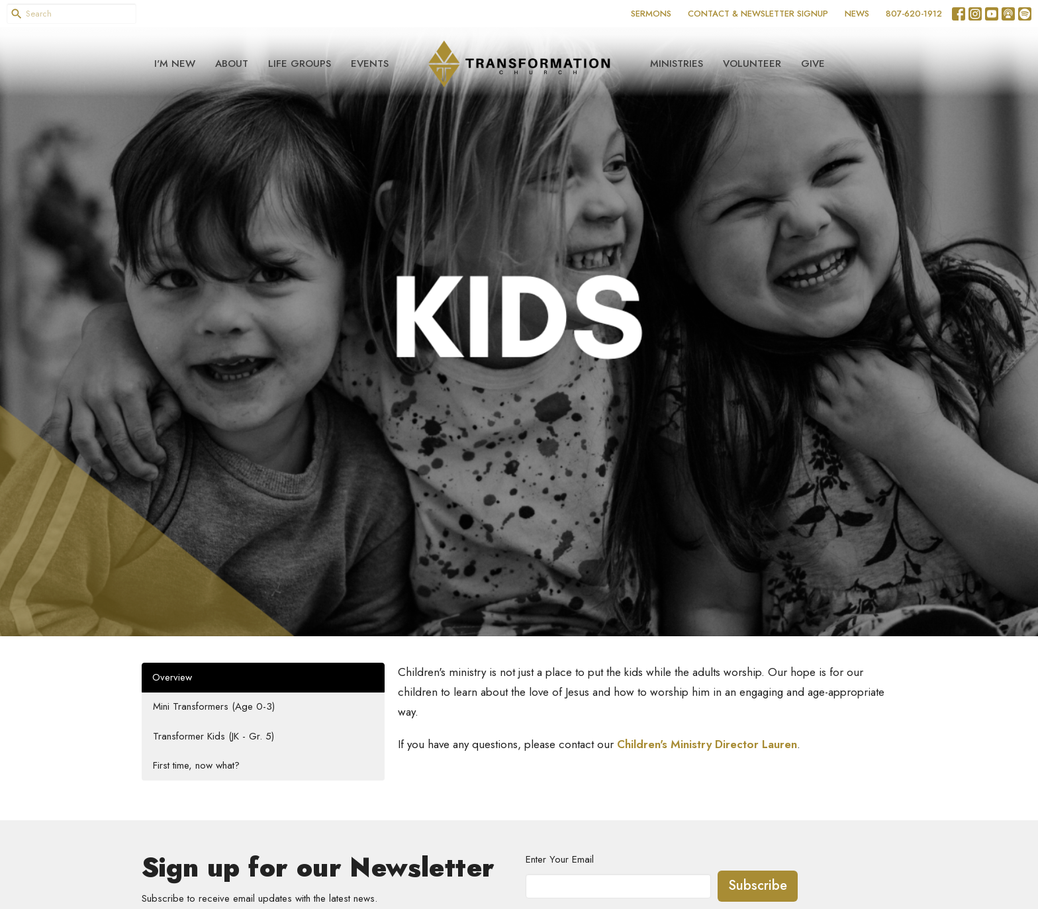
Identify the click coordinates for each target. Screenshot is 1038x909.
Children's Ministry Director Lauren (707, 744)
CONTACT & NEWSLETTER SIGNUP (758, 13)
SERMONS (651, 13)
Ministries (676, 63)
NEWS (857, 13)
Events (370, 63)
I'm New (174, 63)
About (231, 63)
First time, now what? (196, 765)
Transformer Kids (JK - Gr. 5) (213, 736)
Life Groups (299, 63)
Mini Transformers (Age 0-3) (214, 706)
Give (813, 63)
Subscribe (757, 885)
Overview (172, 677)
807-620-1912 (914, 13)
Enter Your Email (560, 859)
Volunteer (752, 63)
